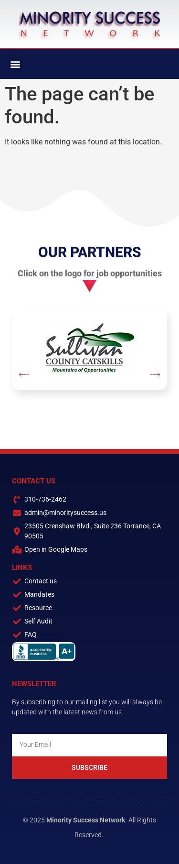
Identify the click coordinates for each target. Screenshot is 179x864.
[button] (15, 64)
